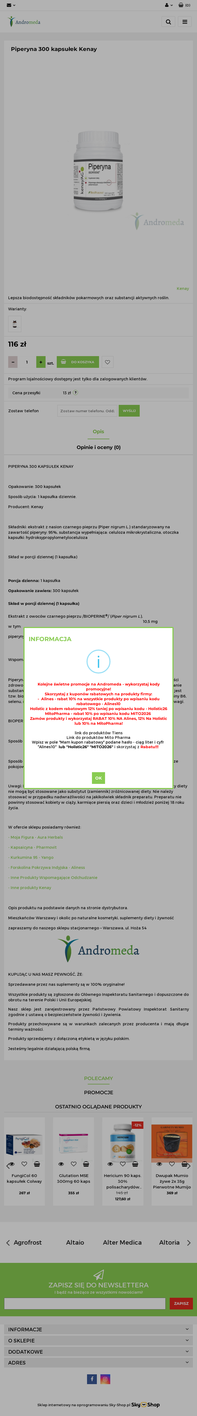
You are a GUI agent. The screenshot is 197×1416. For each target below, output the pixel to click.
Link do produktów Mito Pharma (98, 737)
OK (98, 778)
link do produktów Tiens (99, 732)
